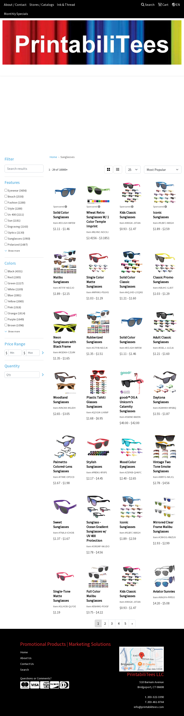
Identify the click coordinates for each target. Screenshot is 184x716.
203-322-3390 (155, 697)
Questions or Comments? (36, 678)
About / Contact (15, 4)
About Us (26, 658)
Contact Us (27, 664)
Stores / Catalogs (41, 4)
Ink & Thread (66, 4)
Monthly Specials (16, 14)
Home (24, 652)
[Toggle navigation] (6, 71)
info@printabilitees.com (149, 707)
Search (148, 4)
